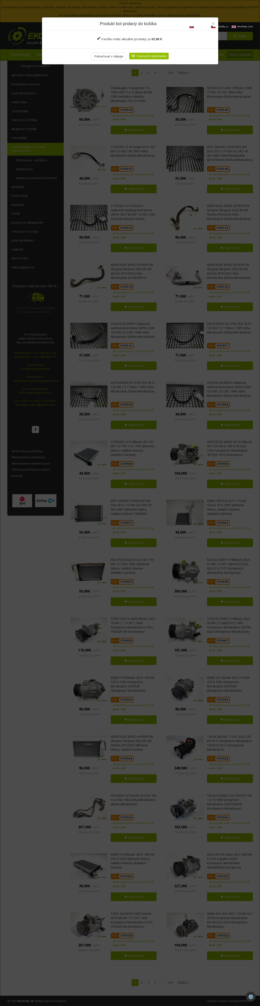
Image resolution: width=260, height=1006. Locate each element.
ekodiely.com (242, 26)
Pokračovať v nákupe (108, 56)
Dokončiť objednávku (152, 56)
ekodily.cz (219, 26)
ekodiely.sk (198, 26)
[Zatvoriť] (213, 23)
